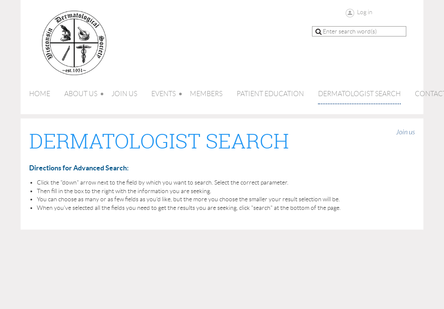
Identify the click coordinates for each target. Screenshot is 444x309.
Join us (405, 132)
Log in (364, 12)
